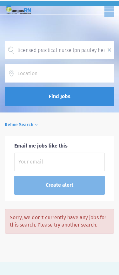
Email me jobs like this (41, 146)
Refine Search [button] (19, 124)
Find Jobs (59, 96)
